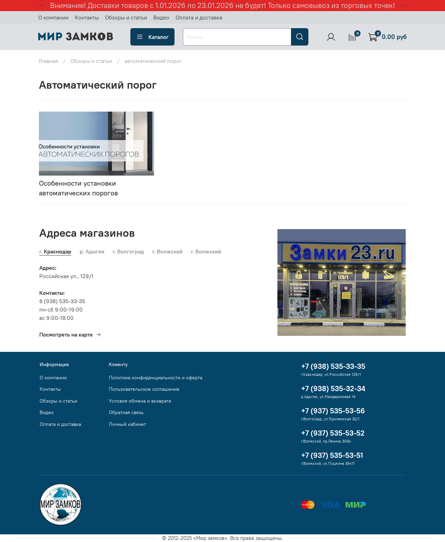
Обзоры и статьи (126, 17)
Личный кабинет (127, 424)
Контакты (87, 17)
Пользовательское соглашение (144, 389)
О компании (53, 17)
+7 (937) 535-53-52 (333, 433)
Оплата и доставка (199, 17)
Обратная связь (126, 412)
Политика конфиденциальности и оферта (155, 377)
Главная (48, 60)
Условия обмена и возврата (140, 401)
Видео (161, 17)
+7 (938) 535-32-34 (333, 388)
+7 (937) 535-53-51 (332, 455)
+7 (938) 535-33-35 (333, 366)
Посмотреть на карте (70, 334)
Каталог (152, 36)
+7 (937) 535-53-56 (333, 410)
